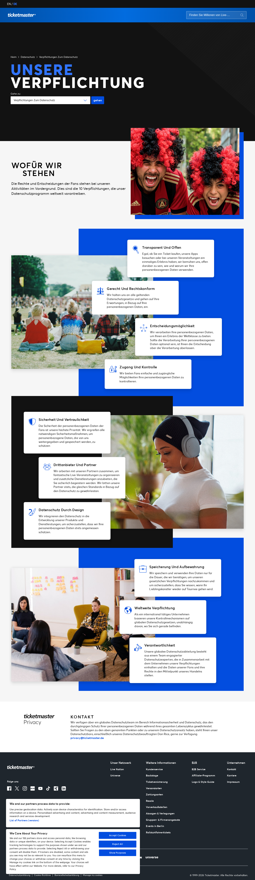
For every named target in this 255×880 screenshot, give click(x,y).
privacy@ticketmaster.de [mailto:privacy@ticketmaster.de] (87, 738)
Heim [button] (13, 57)
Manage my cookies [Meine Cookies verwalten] (92, 875)
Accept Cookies (117, 835)
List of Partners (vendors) (24, 820)
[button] (22, 15)
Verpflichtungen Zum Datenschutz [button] (58, 57)
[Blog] (32, 788)
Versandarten (154, 788)
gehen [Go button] (98, 100)
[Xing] (56, 788)
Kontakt (231, 769)
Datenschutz (28, 57)
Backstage (152, 775)
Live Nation (117, 769)
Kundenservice (154, 769)
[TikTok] (48, 788)
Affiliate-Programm (203, 775)
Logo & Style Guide (203, 781)
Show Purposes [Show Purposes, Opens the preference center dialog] (117, 852)
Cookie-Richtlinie (42, 875)
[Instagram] (25, 788)
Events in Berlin (155, 826)
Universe (115, 775)
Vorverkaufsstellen (156, 807)
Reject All (117, 844)
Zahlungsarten (154, 794)
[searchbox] (216, 15)
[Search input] (210, 15)
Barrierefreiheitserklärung (67, 875)
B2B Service (198, 769)
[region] (73, 836)
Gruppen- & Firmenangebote (163, 819)
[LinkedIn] (64, 788)
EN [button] (9, 4)
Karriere (231, 775)
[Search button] (242, 15)
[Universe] (151, 857)
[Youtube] (40, 788)
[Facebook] (9, 788)
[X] (17, 788)
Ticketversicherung (157, 781)
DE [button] (15, 4)
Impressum (233, 781)
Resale (150, 800)
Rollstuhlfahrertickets (158, 832)
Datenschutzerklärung (19, 875)
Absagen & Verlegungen (160, 813)
